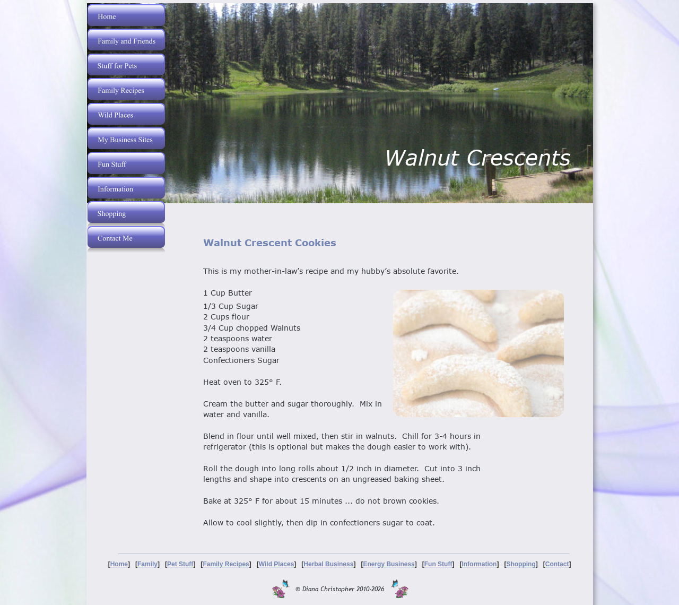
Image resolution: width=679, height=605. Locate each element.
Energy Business (388, 564)
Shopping (520, 564)
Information (479, 564)
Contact (557, 564)
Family (147, 564)
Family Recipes (226, 564)
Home (119, 564)
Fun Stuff (438, 564)
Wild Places (276, 564)
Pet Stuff (180, 564)
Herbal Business (328, 564)
